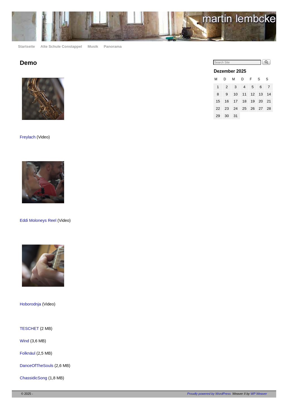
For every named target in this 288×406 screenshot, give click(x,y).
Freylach (27, 137)
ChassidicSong (33, 378)
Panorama (113, 46)
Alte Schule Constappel (61, 46)
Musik (92, 46)
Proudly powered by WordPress (209, 393)
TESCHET (29, 328)
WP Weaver (259, 393)
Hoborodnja (30, 304)
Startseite (26, 46)
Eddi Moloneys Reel (38, 220)
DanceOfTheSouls (36, 365)
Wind (24, 341)
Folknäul (27, 353)
